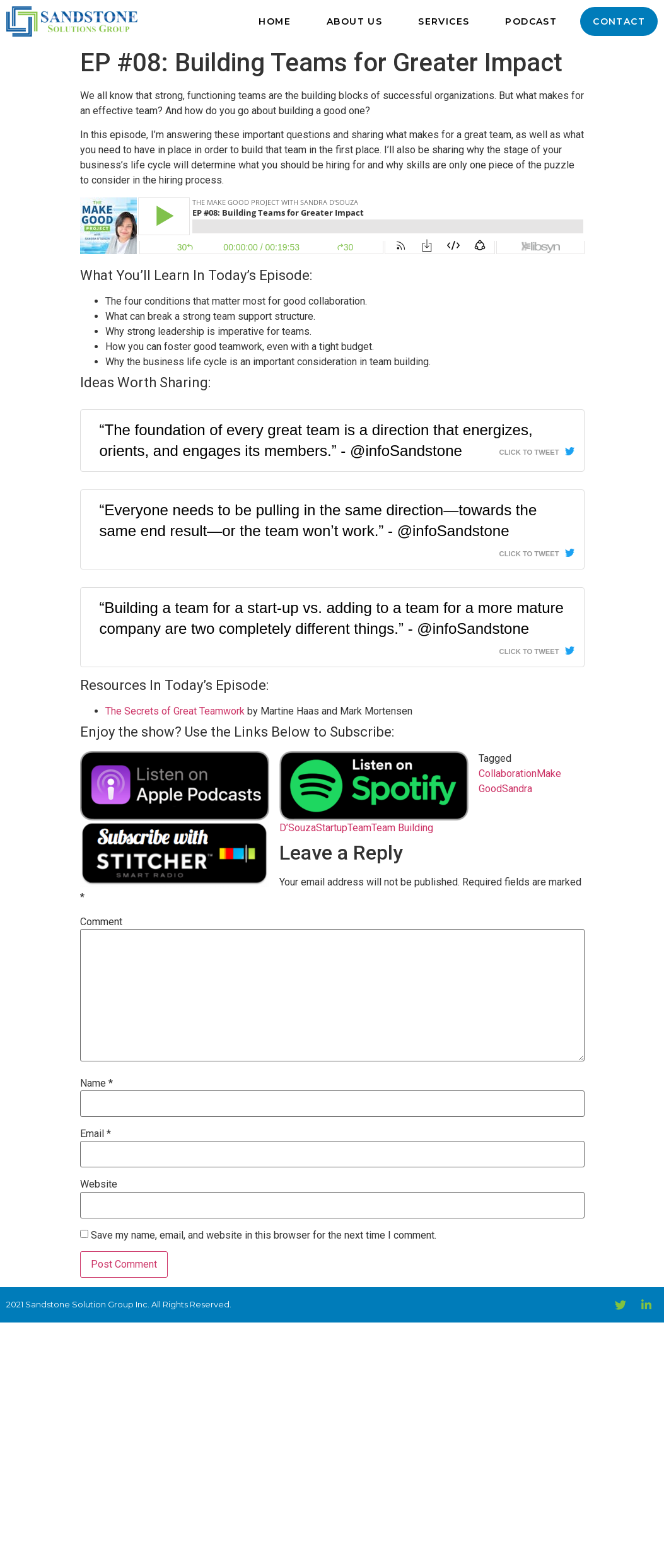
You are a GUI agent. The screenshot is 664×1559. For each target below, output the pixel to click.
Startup (331, 828)
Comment (101, 922)
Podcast (531, 21)
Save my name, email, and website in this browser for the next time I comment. (263, 1235)
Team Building (402, 828)
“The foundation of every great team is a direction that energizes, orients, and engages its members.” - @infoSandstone (316, 440)
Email (95, 1134)
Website (98, 1184)
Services (443, 21)
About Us (354, 21)
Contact (619, 21)
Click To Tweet (529, 452)
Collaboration (508, 774)
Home (275, 21)
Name (96, 1083)
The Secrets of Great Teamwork (175, 711)
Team (359, 828)
